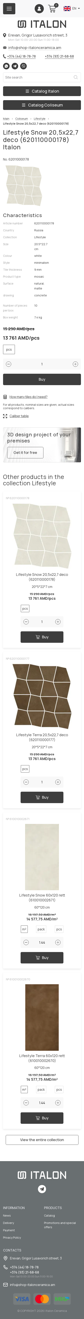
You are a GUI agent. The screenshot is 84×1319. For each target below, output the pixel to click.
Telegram (15, 66)
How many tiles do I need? (29, 397)
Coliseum (21, 119)
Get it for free (25, 452)
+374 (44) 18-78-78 (21, 56)
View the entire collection (42, 1139)
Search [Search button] (76, 77)
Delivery (8, 1223)
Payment (9, 1230)
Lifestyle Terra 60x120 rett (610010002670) (42, 1058)
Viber (23, 66)
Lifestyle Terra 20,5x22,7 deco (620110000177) (42, 737)
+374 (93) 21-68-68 (59, 56)
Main (6, 119)
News (7, 1215)
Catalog (49, 1215)
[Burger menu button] (9, 8)
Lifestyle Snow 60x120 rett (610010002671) (42, 897)
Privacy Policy (12, 1237)
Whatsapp (6, 66)
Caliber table (19, 416)
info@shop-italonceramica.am (34, 47)
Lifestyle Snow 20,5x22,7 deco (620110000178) (42, 577)
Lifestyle (39, 119)
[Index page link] (42, 24)
